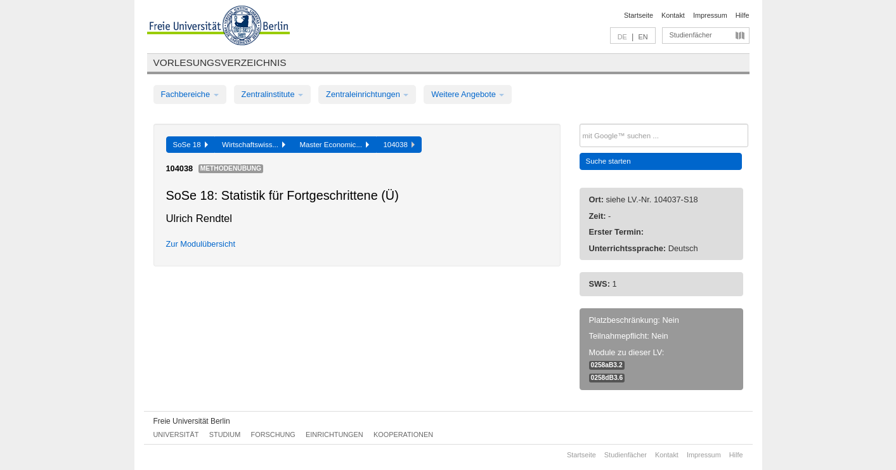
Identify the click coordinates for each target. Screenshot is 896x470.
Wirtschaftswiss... (253, 144)
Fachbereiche (190, 94)
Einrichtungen (334, 434)
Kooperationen (403, 434)
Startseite (638, 15)
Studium (225, 434)
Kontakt (673, 15)
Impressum (710, 15)
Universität (176, 434)
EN (642, 37)
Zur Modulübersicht (201, 244)
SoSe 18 (191, 144)
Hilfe (743, 15)
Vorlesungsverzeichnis (220, 62)
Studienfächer (691, 35)
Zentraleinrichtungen (367, 94)
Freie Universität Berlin (191, 421)
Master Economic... (334, 144)
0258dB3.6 (607, 377)
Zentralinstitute (273, 94)
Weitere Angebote (467, 94)
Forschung (273, 434)
